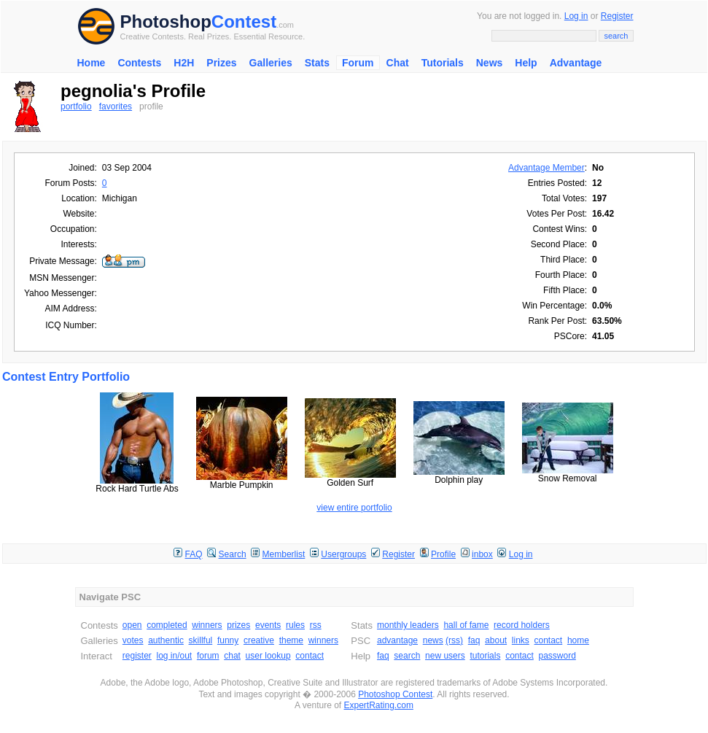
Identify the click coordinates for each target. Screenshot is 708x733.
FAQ (194, 554)
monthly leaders (408, 625)
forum (208, 656)
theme (291, 640)
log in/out (174, 656)
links (520, 640)
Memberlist (284, 554)
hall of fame (466, 625)
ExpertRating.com (378, 705)
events (268, 625)
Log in (576, 16)
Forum (358, 63)
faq (474, 640)
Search (232, 554)
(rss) (454, 640)
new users (445, 656)
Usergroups (343, 554)
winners (207, 625)
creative (259, 640)
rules (295, 625)
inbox (482, 554)
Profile (443, 554)
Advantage (576, 63)
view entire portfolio (354, 508)
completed (167, 625)
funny (227, 640)
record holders (522, 625)
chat (232, 656)
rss (316, 625)
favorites (115, 106)
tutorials (485, 656)
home (578, 640)
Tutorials (442, 63)
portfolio (76, 106)
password (557, 656)
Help (526, 63)
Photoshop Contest (395, 694)
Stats (317, 63)
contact (309, 656)
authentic (166, 640)
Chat (397, 63)
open (132, 625)
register (137, 656)
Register (617, 16)
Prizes (221, 63)
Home (91, 63)
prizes (238, 625)
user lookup (268, 656)
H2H (184, 63)
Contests (139, 63)
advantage (397, 640)
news (433, 640)
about (496, 640)
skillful (201, 640)
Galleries (270, 63)
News (489, 63)
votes (133, 640)
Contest (243, 21)
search (407, 656)
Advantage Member (546, 168)
